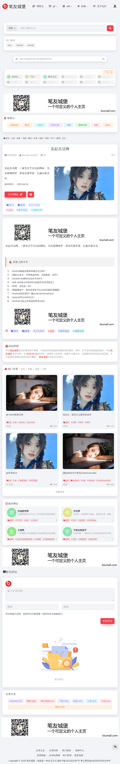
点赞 (44, 369)
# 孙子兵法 (22, 210)
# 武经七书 (36, 210)
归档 (47, 138)
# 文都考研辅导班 (49, 539)
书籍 (24, 138)
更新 (30, 369)
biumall (31, 45)
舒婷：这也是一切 (21, 286)
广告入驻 (108, 72)
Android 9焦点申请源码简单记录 (28, 301)
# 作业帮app (91, 520)
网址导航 (47, 701)
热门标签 (66, 750)
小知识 (40, 125)
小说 (105, 701)
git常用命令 (11, 473)
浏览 (37, 369)
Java (107, 125)
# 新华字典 (92, 539)
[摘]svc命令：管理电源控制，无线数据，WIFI (35, 275)
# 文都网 (37, 539)
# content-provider (103, 480)
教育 (58, 138)
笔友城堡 (14, 350)
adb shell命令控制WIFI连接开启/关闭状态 (33, 282)
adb (96, 125)
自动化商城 (54, 755)
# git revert (31, 422)
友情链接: (41, 755)
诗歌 (69, 125)
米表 (36, 138)
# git (15, 422)
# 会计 (26, 520)
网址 (30, 138)
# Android (91, 480)
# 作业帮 (81, 520)
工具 (91, 701)
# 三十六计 (34, 205)
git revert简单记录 (14, 414)
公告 (13, 138)
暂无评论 (11, 572)
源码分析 (82, 125)
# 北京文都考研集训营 (23, 539)
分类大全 (40, 750)
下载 (63, 701)
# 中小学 (18, 520)
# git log (22, 422)
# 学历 (80, 422)
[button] (12, 28)
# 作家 (73, 422)
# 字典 (73, 539)
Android (19, 45)
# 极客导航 (23, 480)
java (10, 45)
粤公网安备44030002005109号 (95, 760)
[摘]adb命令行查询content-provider (80, 473)
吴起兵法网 (60, 149)
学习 (53, 138)
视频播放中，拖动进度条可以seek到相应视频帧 (36, 290)
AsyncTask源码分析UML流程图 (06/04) (35, 59)
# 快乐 (87, 422)
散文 (27, 125)
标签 (18, 138)
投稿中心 (79, 750)
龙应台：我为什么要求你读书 (77, 414)
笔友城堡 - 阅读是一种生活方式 (41, 760)
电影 (41, 138)
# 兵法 (10, 210)
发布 (23, 369)
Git (9, 422)
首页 (7, 138)
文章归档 (53, 750)
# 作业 (73, 520)
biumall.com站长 (28, 155)
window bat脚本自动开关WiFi (27, 278)
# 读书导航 (33, 480)
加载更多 (60, 492)
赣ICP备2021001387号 (69, 760)
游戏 (77, 701)
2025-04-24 (32, 353)
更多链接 (78, 755)
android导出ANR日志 (23, 297)
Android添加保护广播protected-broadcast (33, 293)
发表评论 (107, 621)
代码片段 (54, 125)
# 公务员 (34, 520)
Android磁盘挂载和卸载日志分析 (28, 271)
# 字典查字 (82, 539)
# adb (83, 480)
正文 (64, 138)
